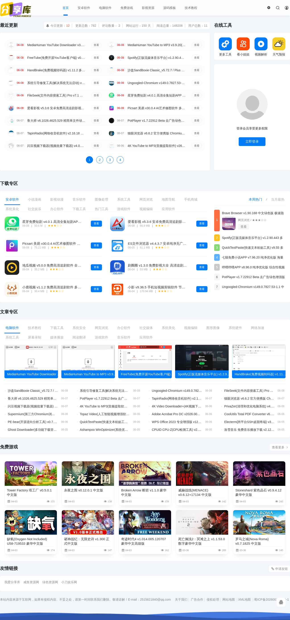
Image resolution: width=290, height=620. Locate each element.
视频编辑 (146, 209)
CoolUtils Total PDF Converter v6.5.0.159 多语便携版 (249, 414)
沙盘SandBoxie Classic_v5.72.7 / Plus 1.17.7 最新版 (157, 70)
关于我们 (181, 599)
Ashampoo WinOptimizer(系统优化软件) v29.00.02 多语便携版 (105, 429)
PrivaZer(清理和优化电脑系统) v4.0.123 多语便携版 (249, 406)
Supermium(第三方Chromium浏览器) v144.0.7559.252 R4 (33, 414)
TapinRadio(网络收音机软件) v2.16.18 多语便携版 (56, 133)
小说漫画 (34, 199)
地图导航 (168, 199)
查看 (96, 45)
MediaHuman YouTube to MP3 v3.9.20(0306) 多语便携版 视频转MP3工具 (157, 45)
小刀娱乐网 (69, 582)
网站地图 (228, 599)
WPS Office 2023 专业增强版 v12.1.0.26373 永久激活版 (177, 422)
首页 (65, 8)
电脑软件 (105, 8)
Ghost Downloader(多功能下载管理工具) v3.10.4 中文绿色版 (33, 429)
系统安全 (79, 328)
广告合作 (197, 599)
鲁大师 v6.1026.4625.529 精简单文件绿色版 (56, 120)
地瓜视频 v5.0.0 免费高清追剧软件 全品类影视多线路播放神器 (68, 265)
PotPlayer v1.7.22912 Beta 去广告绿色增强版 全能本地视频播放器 (157, 120)
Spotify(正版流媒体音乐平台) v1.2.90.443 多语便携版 (157, 58)
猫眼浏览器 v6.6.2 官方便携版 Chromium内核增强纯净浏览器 (157, 133)
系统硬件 (235, 328)
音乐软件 (79, 199)
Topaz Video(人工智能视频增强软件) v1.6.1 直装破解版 (105, 414)
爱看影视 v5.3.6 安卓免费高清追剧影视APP (56, 108)
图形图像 (213, 328)
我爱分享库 (12, 582)
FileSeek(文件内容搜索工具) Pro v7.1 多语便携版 (56, 95)
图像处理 (101, 199)
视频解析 (261, 46)
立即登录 (252, 141)
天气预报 (279, 46)
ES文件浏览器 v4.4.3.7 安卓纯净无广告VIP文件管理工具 (170, 243)
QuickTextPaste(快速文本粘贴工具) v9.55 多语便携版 (252, 248)
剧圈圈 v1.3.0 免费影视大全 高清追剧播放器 (160, 265)
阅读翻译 (79, 337)
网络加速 (257, 328)
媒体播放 (57, 337)
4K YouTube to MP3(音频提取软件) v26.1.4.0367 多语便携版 (157, 146)
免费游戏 (126, 8)
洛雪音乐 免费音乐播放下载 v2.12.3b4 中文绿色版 (249, 429)
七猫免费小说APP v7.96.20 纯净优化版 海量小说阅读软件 (252, 258)
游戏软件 (123, 209)
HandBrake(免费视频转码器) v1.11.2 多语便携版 (56, 70)
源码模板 (169, 8)
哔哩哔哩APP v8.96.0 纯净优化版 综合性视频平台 (253, 268)
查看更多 (280, 447)
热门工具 (101, 209)
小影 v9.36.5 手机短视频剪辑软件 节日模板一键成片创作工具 (173, 287)
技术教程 (191, 8)
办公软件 (57, 209)
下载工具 (79, 209)
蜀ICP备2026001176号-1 (271, 599)
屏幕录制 (34, 337)
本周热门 (255, 199)
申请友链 (279, 569)
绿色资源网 (50, 582)
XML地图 (244, 599)
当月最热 (277, 199)
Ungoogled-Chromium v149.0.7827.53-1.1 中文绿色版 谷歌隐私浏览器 (157, 83)
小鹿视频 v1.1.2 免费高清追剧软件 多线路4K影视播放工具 (65, 287)
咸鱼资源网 (31, 582)
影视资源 (148, 8)
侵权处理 (213, 599)
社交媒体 (146, 328)
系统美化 (12, 209)
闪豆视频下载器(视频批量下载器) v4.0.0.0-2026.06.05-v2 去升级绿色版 (56, 146)
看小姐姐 (243, 46)
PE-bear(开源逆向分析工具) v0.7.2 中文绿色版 (33, 422)
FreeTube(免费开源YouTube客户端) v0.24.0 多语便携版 (56, 58)
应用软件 (168, 209)
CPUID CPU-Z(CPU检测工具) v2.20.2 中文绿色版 (177, 429)
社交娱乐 (34, 209)
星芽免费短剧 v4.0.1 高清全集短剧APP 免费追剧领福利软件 (157, 95)
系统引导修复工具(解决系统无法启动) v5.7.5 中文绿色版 (56, 83)
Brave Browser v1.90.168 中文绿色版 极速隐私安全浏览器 (253, 213)
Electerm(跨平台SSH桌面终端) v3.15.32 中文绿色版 (249, 422)
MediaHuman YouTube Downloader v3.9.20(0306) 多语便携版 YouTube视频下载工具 (56, 45)
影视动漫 (57, 199)
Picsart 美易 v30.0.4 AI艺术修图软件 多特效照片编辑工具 (157, 108)
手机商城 (190, 199)
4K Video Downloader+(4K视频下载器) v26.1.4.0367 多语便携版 (177, 406)
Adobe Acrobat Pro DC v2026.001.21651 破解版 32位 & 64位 (177, 414)
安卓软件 (84, 8)
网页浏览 (146, 199)
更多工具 (225, 46)
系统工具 (123, 199)
